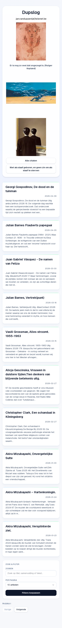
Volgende (21, 609)
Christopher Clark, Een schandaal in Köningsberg (30, 415)
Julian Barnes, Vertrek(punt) (25, 298)
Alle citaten (31, 160)
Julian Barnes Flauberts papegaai (29, 225)
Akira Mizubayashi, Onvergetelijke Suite (29, 456)
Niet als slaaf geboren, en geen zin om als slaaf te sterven (31, 169)
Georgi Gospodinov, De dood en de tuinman (30, 189)
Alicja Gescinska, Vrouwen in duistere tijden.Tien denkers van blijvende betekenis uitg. (28, 374)
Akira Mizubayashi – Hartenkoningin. (31, 492)
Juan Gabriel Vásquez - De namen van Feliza (29, 261)
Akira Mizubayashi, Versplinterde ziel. (28, 528)
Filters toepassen (31, 592)
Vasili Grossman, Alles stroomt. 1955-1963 (27, 334)
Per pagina (11, 580)
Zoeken (9, 568)
